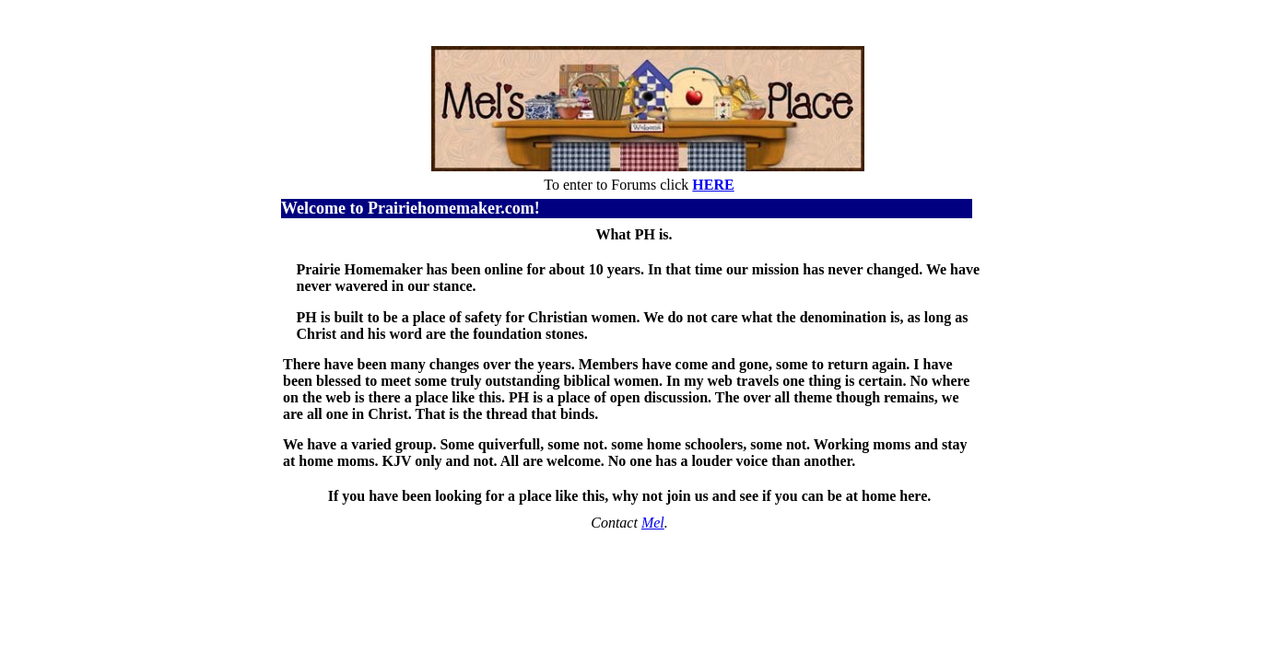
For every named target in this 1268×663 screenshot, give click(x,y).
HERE (713, 184)
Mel (652, 522)
